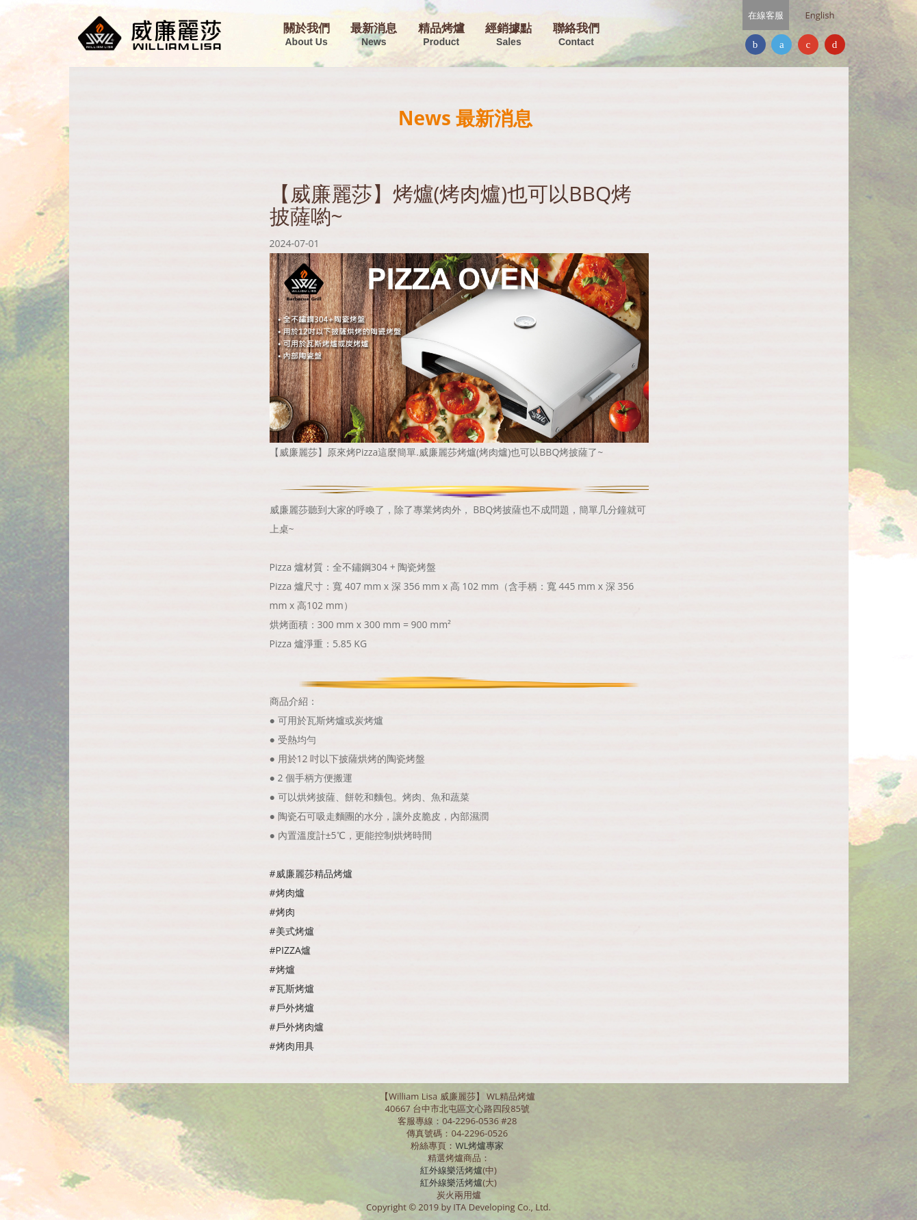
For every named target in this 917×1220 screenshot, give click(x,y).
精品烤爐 (441, 35)
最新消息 (373, 35)
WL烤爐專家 (480, 1145)
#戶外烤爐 (292, 1007)
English (820, 15)
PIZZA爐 (293, 950)
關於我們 (306, 35)
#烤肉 (282, 911)
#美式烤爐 (292, 930)
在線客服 (766, 15)
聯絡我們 (576, 35)
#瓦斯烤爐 (292, 988)
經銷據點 (508, 35)
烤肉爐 (290, 892)
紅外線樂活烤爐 (451, 1170)
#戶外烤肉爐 (297, 1026)
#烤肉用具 (292, 1045)
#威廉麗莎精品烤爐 (311, 873)
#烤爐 (282, 969)
